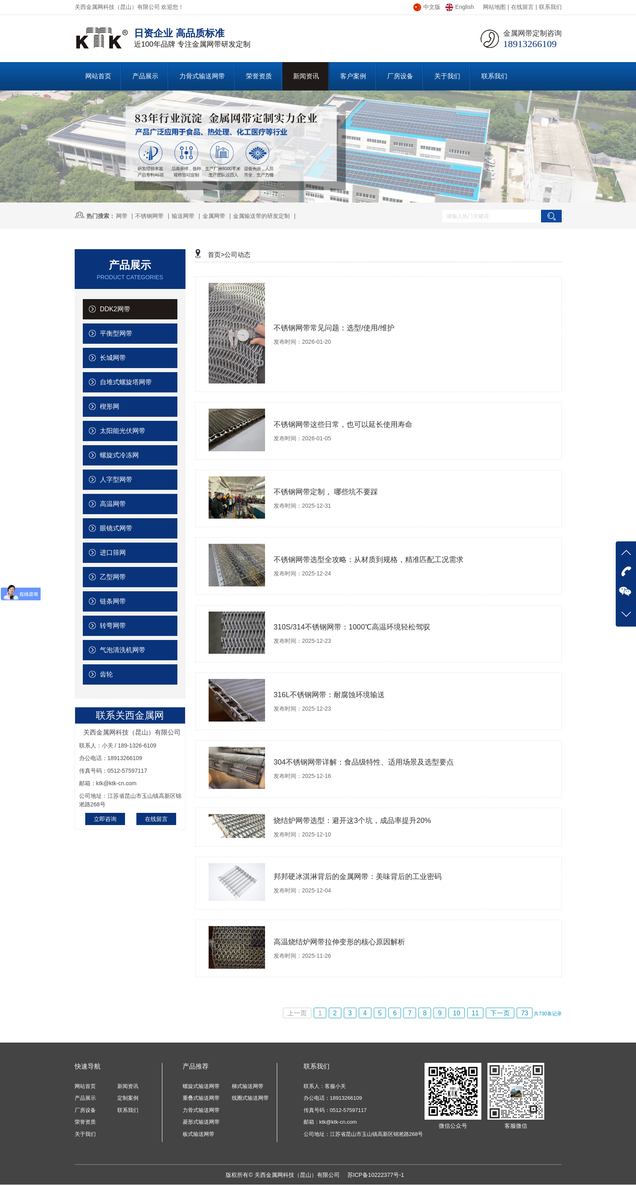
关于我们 (85, 1134)
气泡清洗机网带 (117, 649)
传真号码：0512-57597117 (335, 1110)
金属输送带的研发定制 (261, 216)
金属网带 (214, 216)
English (459, 7)
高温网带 (107, 503)
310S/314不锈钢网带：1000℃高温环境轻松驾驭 (352, 627)
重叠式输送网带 (201, 1098)
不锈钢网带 (149, 216)
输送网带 (183, 216)
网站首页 (85, 1086)
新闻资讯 (127, 1086)
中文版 (426, 7)
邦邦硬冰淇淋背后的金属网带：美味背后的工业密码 (358, 877)
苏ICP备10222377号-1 (375, 1175)
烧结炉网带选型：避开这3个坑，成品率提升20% (352, 821)
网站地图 (494, 7)
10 (456, 1013)
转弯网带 (107, 625)
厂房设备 (85, 1110)
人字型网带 (110, 479)
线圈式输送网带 (250, 1098)
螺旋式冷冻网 (114, 455)
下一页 (500, 1013)
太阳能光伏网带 (117, 430)
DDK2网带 (109, 309)
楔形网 (104, 406)
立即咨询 (105, 819)
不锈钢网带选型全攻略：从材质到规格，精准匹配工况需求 (369, 560)
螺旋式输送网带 (201, 1086)
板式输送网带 (198, 1134)
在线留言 (522, 7)
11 (475, 1013)
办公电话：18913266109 (333, 1098)
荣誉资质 (85, 1122)
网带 (121, 216)
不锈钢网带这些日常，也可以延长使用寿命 (343, 424)
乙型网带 (107, 576)
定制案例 (127, 1098)
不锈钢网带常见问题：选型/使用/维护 (334, 328)
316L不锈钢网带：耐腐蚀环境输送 (329, 695)
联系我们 (550, 7)
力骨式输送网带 (201, 1110)
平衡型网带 (110, 333)
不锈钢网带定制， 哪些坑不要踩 (326, 492)
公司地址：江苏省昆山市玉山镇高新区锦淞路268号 (363, 1134)
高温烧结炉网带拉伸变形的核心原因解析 (339, 942)
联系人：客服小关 (325, 1086)
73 (524, 1013)
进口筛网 (107, 552)
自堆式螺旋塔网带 (120, 382)
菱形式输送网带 (201, 1122)
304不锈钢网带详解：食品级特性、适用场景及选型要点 (364, 762)
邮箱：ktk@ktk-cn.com (330, 1122)
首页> (216, 254)
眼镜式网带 (110, 528)
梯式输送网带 (247, 1086)
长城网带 (107, 357)
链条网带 (107, 601)
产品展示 (85, 1098)
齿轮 (101, 674)
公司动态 (237, 254)
